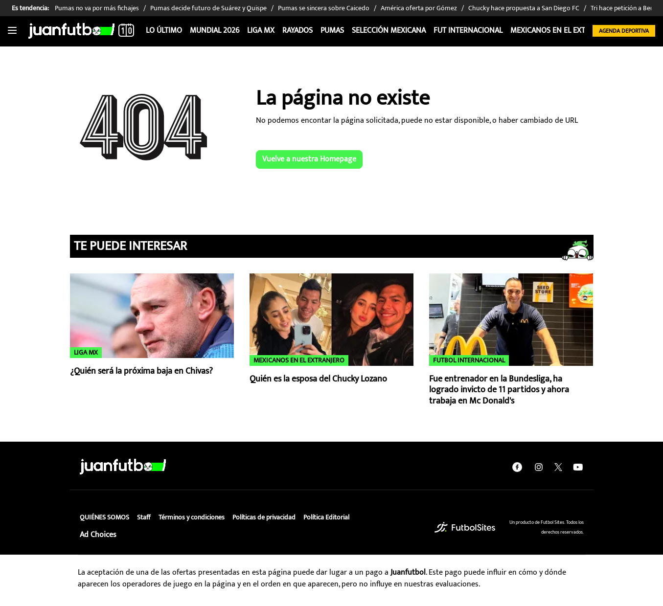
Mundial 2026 (214, 30)
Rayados (297, 30)
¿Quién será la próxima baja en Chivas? (141, 371)
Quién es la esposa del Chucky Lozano (318, 379)
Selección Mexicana (389, 30)
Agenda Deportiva (624, 31)
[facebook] (517, 466)
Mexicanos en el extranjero (562, 30)
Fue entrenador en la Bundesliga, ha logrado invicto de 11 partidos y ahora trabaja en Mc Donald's (499, 390)
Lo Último (164, 30)
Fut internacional (468, 30)
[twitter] (558, 466)
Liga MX (260, 30)
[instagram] (539, 466)
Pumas (332, 30)
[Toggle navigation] (12, 31)
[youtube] (578, 466)
